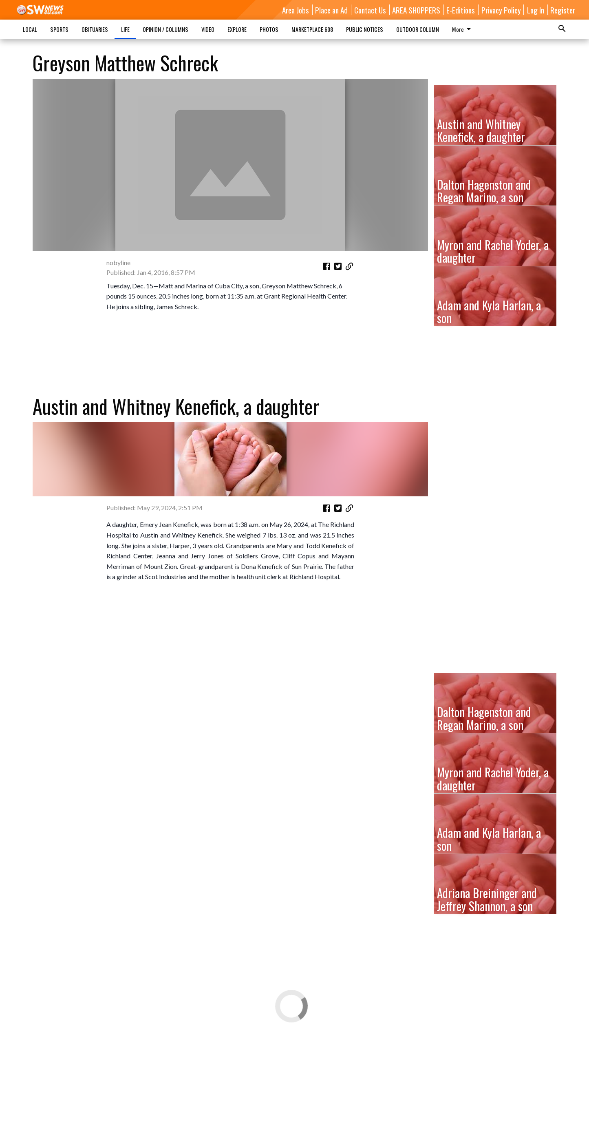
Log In (535, 9)
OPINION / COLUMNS (165, 29)
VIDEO (207, 29)
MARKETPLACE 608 (312, 29)
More (463, 29)
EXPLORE (237, 29)
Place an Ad (331, 9)
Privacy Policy (501, 9)
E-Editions (460, 9)
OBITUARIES (95, 29)
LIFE (125, 29)
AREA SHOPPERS (416, 9)
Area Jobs (295, 9)
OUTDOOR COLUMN (417, 29)
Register (562, 9)
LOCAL (30, 29)
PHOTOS (269, 29)
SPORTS (59, 29)
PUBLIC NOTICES (364, 29)
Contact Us (370, 9)
